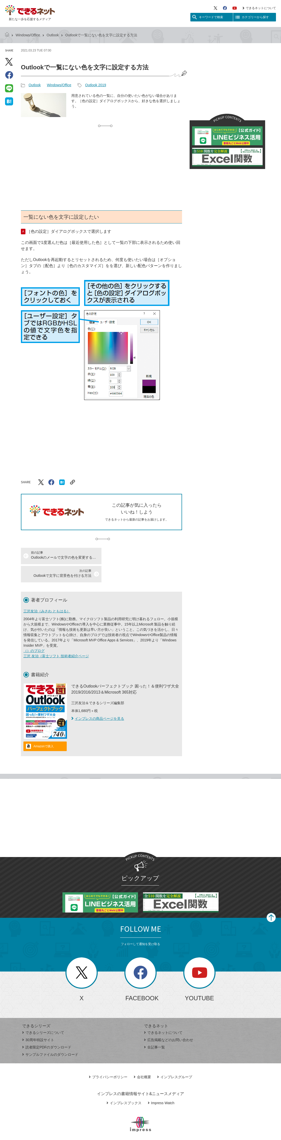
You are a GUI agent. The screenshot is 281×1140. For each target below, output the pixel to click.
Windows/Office (28, 35)
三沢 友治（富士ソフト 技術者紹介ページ (56, 638)
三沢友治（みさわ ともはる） (46, 593)
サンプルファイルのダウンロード (50, 1036)
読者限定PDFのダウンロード (46, 1029)
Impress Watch (161, 1085)
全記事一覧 (154, 1029)
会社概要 (142, 1059)
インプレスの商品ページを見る (97, 700)
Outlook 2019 (95, 85)
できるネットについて (259, 8)
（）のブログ (34, 633)
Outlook (53, 35)
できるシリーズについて (43, 1014)
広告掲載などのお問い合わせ (168, 1022)
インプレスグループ (174, 1059)
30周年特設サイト (38, 1022)
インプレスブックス (124, 1085)
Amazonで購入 (43, 728)
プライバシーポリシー (108, 1059)
